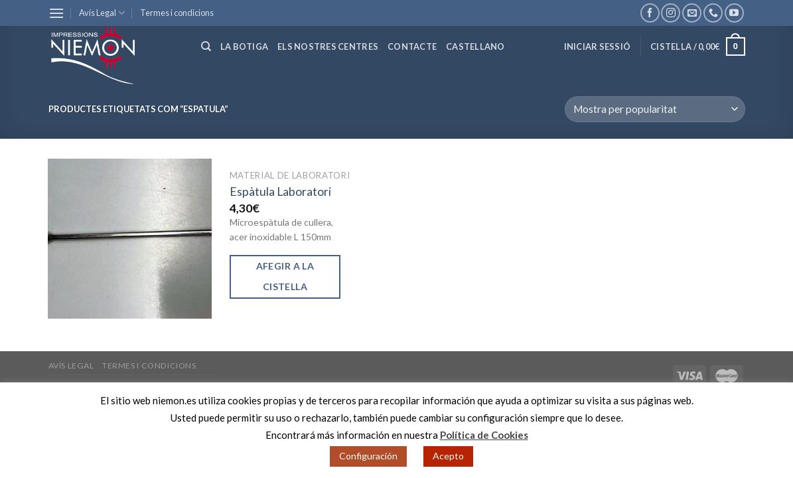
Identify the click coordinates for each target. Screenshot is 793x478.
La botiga (244, 46)
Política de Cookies (484, 435)
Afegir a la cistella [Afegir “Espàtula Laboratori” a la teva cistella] (285, 276)
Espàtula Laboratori (280, 192)
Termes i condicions (177, 12)
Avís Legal (102, 13)
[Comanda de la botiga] (655, 109)
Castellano (475, 46)
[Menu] (56, 13)
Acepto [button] (448, 455)
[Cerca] (206, 46)
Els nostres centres (327, 46)
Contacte (412, 46)
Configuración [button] (368, 455)
